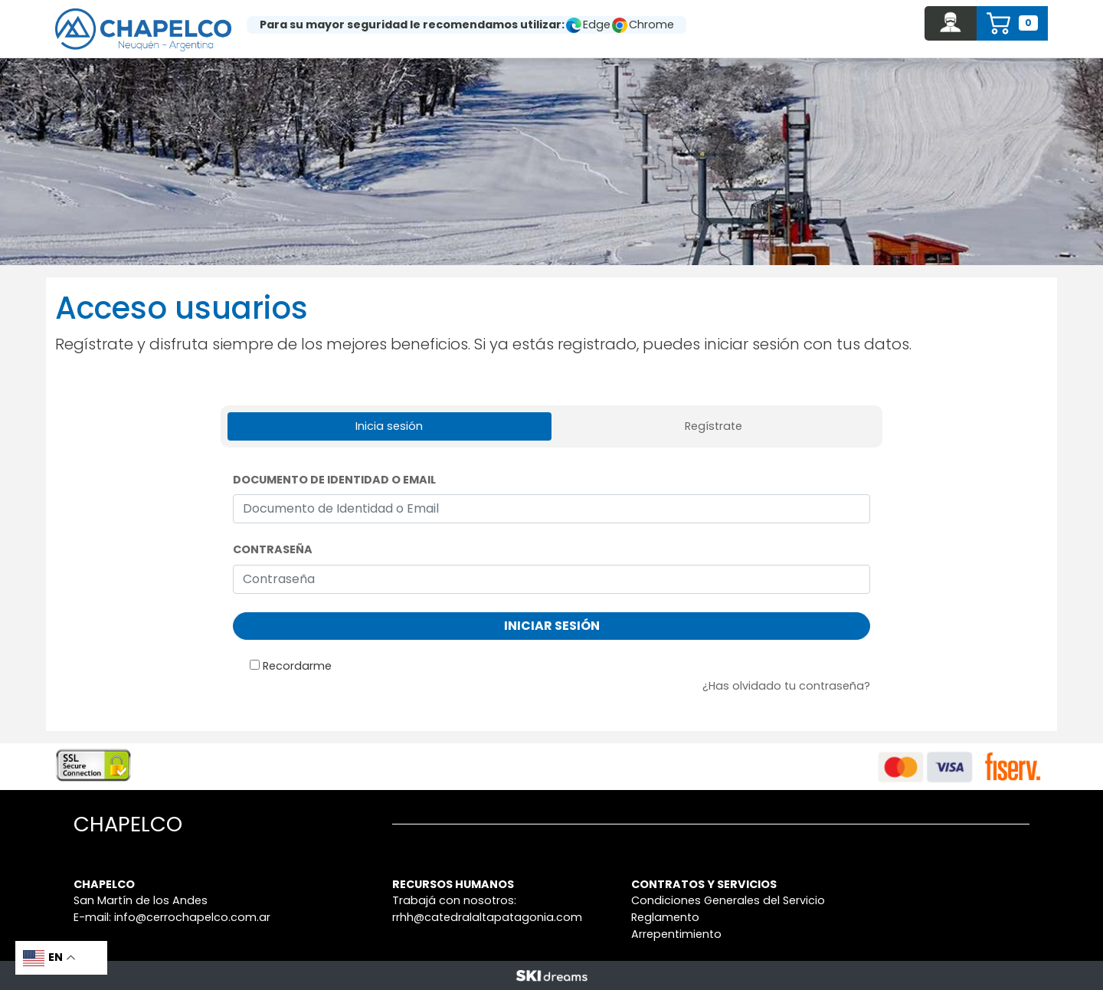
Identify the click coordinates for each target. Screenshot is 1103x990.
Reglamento (665, 917)
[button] (951, 23)
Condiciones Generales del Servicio (728, 900)
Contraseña (273, 549)
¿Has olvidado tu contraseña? (786, 685)
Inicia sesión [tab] (389, 426)
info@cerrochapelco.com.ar (192, 917)
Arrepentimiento (676, 934)
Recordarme (297, 666)
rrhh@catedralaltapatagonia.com (487, 917)
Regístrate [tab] (713, 426)
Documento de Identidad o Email (334, 479)
